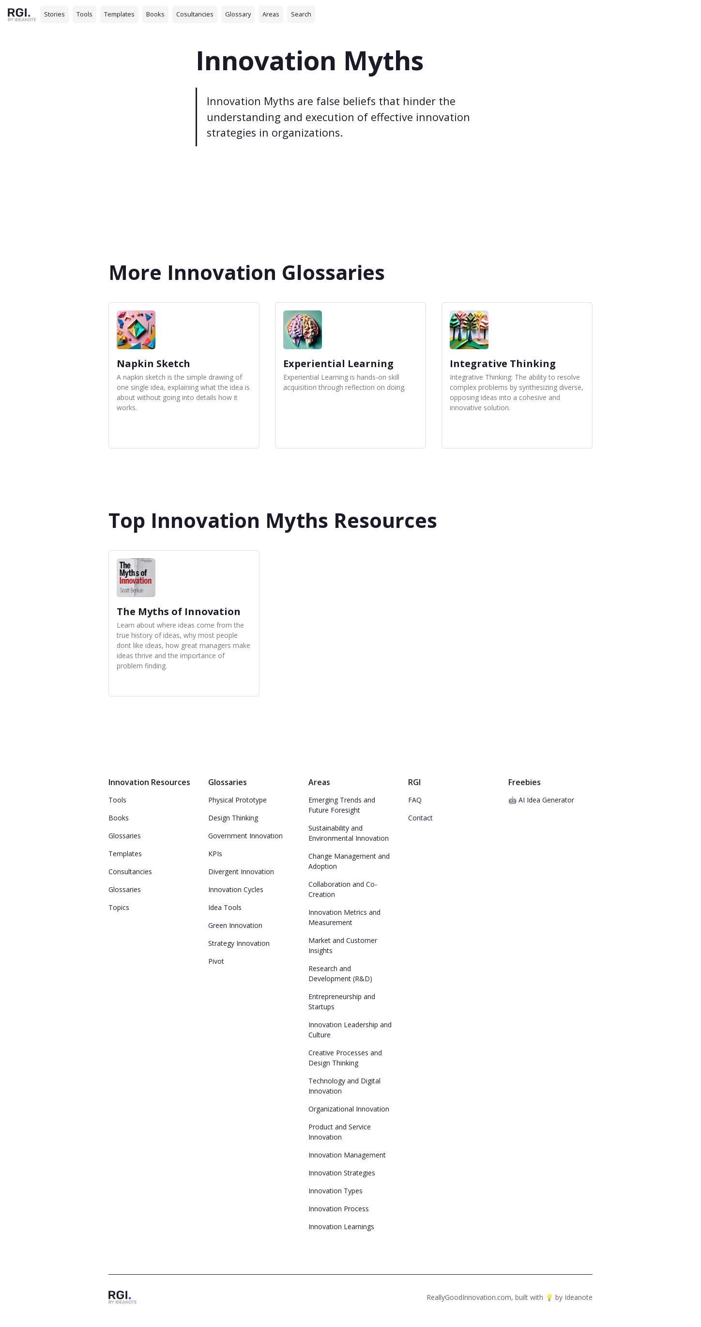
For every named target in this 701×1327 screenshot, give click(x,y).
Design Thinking (233, 817)
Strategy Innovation (239, 943)
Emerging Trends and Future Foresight (341, 805)
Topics (118, 907)
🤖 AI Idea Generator (541, 799)
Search (301, 14)
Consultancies (130, 871)
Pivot (216, 961)
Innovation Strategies (341, 1172)
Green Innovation (235, 925)
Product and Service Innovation (339, 1132)
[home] (22, 14)
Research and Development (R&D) (340, 973)
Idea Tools (225, 907)
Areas (270, 14)
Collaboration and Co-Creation (342, 889)
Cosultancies (194, 14)
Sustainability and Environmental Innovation (348, 833)
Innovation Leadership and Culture (350, 1029)
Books (155, 14)
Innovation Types (335, 1190)
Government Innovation (245, 835)
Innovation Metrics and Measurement (344, 917)
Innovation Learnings (341, 1226)
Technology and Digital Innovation (344, 1086)
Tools (84, 14)
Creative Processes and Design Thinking (345, 1057)
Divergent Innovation (241, 871)
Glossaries (124, 835)
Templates (119, 14)
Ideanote (578, 1297)
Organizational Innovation (348, 1108)
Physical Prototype (237, 799)
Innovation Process (338, 1208)
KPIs (215, 853)
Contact (420, 817)
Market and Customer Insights (342, 945)
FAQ (415, 799)
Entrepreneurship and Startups (341, 1001)
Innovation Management (347, 1154)
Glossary (238, 14)
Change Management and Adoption (349, 861)
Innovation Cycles (235, 889)
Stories (54, 14)
